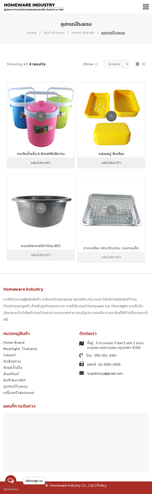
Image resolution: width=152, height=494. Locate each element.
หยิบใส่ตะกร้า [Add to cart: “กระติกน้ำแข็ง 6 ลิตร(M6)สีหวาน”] (41, 162)
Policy (102, 485)
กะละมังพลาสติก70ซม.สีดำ (41, 257)
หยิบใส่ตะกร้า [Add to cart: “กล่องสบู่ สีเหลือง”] (111, 162)
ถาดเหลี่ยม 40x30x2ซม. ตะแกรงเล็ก (111, 262)
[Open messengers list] (10, 480)
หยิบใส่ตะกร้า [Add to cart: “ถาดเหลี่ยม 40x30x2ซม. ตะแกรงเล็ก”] (111, 271)
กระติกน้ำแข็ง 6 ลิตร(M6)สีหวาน (41, 153)
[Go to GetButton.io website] (11, 489)
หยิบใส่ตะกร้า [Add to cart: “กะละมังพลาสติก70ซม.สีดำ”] (41, 266)
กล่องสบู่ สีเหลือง (111, 153)
